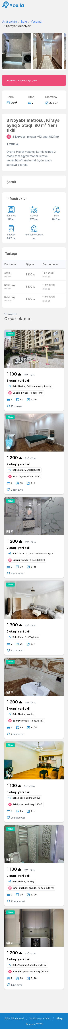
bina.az (46, 276)
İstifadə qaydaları (40, 1018)
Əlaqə (59, 1018)
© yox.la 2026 (34, 1024)
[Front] (13, 5)
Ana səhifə (9, 21)
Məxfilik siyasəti (14, 1018)
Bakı (24, 21)
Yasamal (36, 21)
